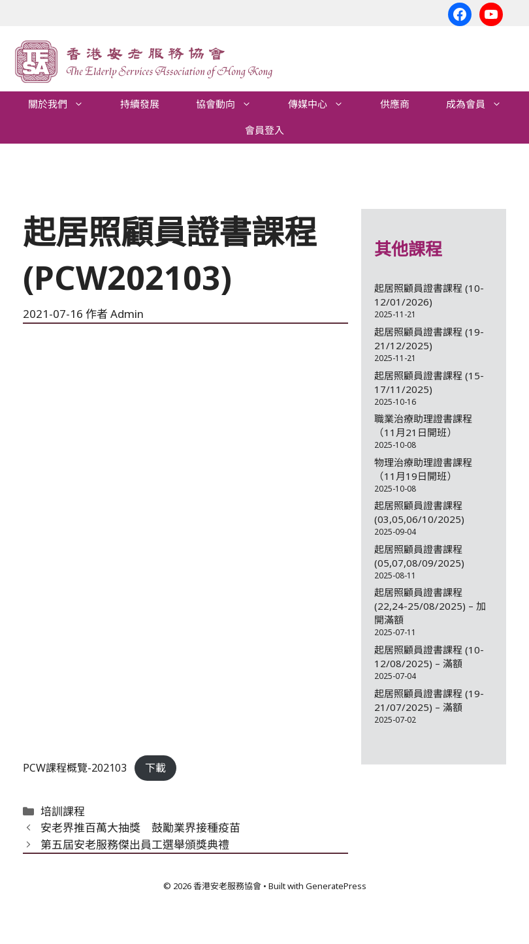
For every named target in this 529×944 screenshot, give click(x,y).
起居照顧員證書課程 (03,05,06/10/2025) (419, 512)
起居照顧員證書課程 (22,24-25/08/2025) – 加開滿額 (430, 606)
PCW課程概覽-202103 (75, 768)
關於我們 (65, 104)
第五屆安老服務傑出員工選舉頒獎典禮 (134, 844)
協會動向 (233, 104)
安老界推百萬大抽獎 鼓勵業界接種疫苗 (140, 827)
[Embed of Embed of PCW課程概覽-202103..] (185, 546)
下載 (155, 768)
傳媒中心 (325, 104)
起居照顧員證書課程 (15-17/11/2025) (429, 382)
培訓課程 (62, 811)
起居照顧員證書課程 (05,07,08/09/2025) (419, 556)
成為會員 (483, 104)
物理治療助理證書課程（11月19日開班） (423, 469)
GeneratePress (336, 886)
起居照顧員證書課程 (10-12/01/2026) (429, 294)
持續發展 (139, 104)
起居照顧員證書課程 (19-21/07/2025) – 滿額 (429, 700)
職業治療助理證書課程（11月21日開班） (423, 425)
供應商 (394, 104)
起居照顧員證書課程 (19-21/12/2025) (429, 338)
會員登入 (264, 130)
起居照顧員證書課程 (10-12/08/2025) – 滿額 (429, 656)
